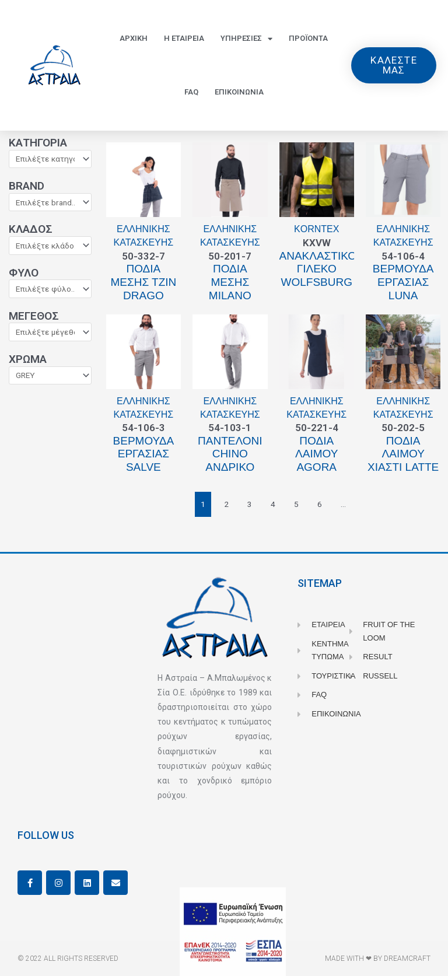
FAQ (191, 92)
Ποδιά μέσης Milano (230, 282)
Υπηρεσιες (246, 38)
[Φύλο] (50, 288)
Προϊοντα (308, 38)
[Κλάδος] (50, 245)
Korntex (316, 229)
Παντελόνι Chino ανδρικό (230, 454)
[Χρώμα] (50, 375)
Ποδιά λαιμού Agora (316, 454)
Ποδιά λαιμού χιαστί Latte (403, 454)
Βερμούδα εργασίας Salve (143, 454)
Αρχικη (134, 38)
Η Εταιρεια (184, 38)
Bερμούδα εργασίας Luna (403, 282)
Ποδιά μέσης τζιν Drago (143, 282)
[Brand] (50, 202)
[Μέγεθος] (50, 332)
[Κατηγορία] (50, 159)
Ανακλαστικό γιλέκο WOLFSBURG (318, 269)
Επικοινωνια (239, 92)
